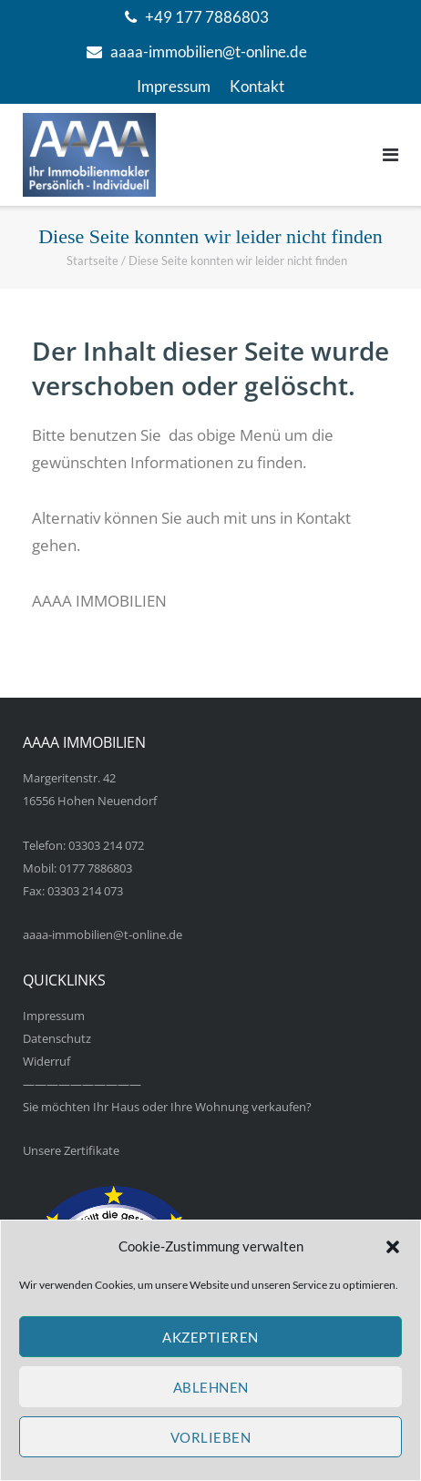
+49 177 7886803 (207, 16)
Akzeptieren (210, 1337)
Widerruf (46, 1061)
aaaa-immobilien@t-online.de (208, 51)
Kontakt (257, 86)
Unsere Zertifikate (71, 1150)
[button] (393, 1247)
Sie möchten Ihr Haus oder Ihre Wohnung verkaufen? (167, 1106)
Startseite (92, 260)
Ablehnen (211, 1387)
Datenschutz (57, 1038)
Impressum (173, 86)
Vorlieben (211, 1437)
